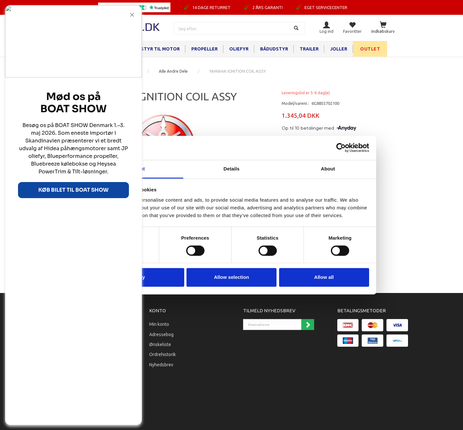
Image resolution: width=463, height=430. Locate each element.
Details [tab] (231, 168)
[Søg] (297, 28)
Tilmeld (307, 324)
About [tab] (328, 168)
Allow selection (231, 277)
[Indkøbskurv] (383, 28)
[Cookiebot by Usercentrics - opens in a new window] (341, 147)
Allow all (324, 277)
